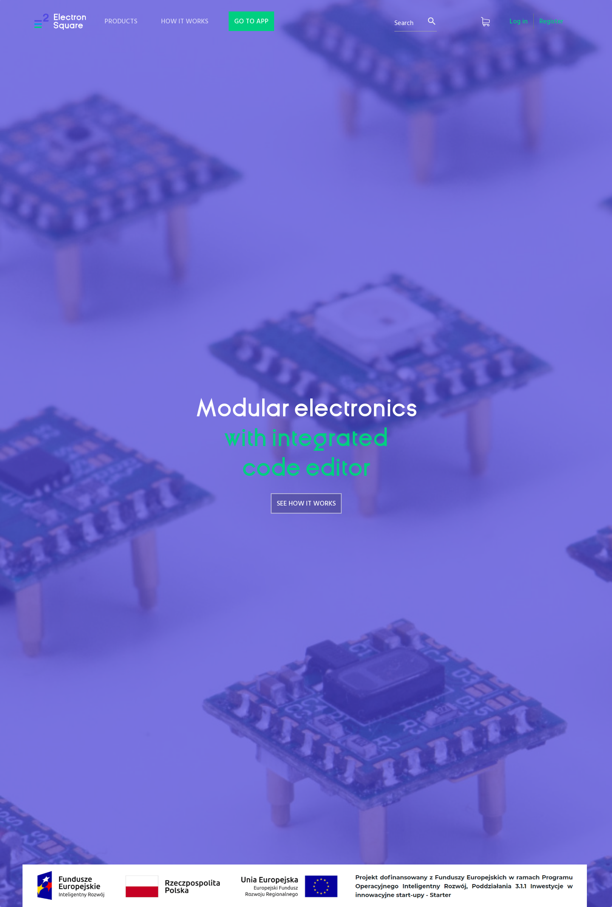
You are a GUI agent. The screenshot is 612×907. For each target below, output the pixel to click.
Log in (519, 21)
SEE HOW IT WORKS (306, 503)
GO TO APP (251, 21)
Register (551, 21)
